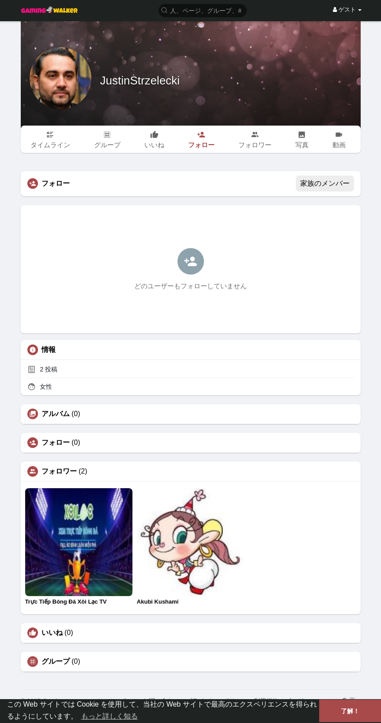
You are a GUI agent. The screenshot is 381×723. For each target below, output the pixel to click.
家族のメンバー (325, 183)
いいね (52, 632)
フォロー (55, 442)
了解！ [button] (350, 711)
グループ (55, 661)
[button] (202, 10)
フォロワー (59, 471)
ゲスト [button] (347, 9)
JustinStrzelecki (140, 80)
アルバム (55, 413)
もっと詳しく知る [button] (109, 716)
